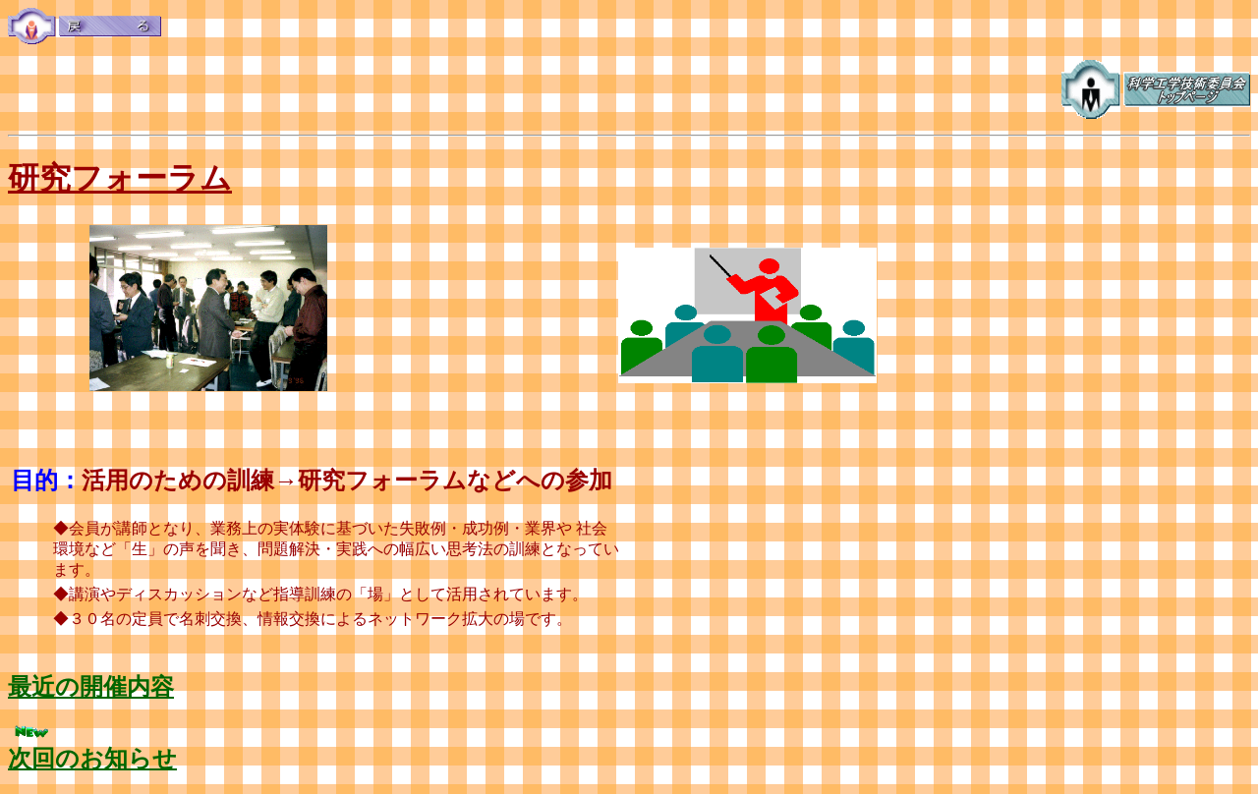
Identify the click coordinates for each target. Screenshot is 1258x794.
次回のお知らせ (92, 758)
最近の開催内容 (91, 687)
